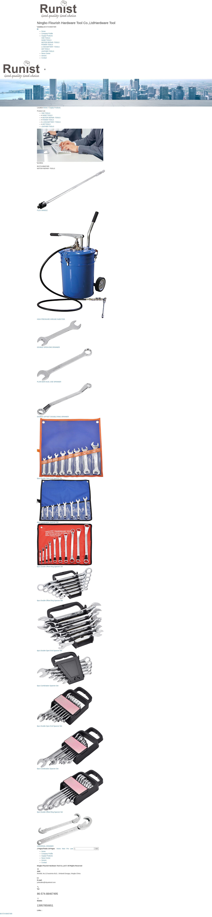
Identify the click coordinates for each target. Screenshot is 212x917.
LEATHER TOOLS (47, 51)
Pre (68, 844)
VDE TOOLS (45, 38)
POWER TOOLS (47, 44)
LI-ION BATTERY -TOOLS (50, 47)
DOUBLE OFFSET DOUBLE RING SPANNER (53, 418)
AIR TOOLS (45, 49)
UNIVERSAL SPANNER (46, 841)
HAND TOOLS (46, 40)
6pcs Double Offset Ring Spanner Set (50, 599)
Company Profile (47, 33)
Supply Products (47, 36)
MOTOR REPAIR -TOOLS (50, 42)
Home (43, 31)
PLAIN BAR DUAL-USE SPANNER (50, 383)
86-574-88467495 (6, 914)
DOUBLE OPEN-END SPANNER (49, 349)
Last (72, 844)
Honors (43, 56)
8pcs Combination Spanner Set (48, 522)
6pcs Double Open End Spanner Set (50, 479)
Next (64, 844)
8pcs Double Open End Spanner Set (50, 723)
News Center (45, 53)
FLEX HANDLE (43, 214)
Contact (44, 58)
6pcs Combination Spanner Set (48, 683)
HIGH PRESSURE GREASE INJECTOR (51, 322)
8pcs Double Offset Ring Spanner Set (50, 566)
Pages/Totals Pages (47, 844)
